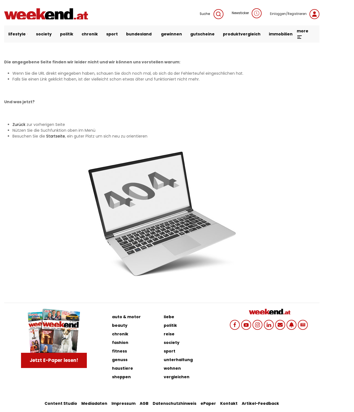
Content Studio (61, 403)
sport (112, 34)
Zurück (18, 124)
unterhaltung (178, 359)
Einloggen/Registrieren (294, 14)
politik (66, 34)
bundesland (139, 34)
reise (169, 334)
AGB (144, 403)
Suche (211, 14)
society (44, 34)
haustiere (122, 368)
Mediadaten (94, 403)
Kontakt (229, 403)
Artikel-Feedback (260, 403)
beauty (119, 325)
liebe (169, 317)
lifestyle (18, 34)
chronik (90, 34)
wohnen (172, 368)
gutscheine (202, 34)
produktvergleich (242, 34)
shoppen (121, 377)
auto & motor (126, 317)
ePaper (208, 403)
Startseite (55, 136)
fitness (119, 351)
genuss (119, 359)
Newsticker (247, 13)
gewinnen (171, 34)
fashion (120, 342)
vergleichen (176, 377)
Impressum (123, 403)
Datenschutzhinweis (174, 403)
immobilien (281, 34)
